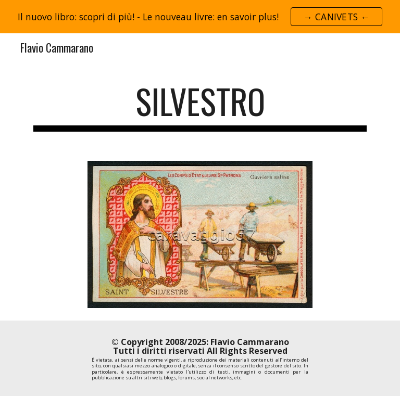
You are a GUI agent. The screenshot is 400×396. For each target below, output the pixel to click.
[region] (200, 16)
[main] (199, 106)
